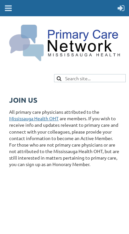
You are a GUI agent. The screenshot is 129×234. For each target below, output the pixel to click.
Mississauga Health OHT (34, 118)
